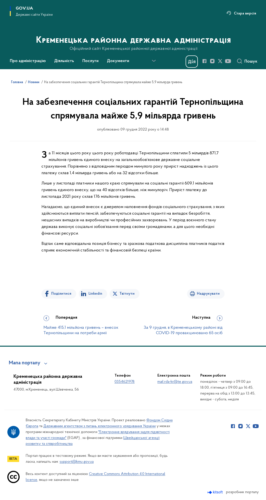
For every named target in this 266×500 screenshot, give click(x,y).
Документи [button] (118, 61)
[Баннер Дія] (192, 61)
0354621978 (124, 382)
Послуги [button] (90, 61)
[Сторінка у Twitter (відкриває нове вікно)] (220, 61)
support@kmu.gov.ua (77, 462)
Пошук (250, 61)
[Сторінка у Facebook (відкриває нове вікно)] (204, 61)
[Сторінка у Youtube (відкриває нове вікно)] (228, 61)
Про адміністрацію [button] (28, 61)
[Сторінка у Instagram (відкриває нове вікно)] (212, 61)
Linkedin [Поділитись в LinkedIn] (95, 294)
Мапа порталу (24, 363)
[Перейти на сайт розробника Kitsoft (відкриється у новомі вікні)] (216, 492)
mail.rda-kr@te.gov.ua (174, 382)
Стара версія (245, 13)
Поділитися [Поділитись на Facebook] (61, 294)
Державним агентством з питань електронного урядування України (99, 426)
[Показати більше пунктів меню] (153, 61)
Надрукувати (208, 294)
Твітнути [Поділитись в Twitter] (127, 294)
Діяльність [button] (64, 61)
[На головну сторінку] (133, 34)
